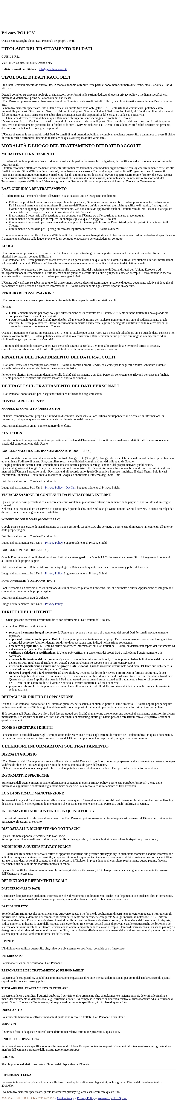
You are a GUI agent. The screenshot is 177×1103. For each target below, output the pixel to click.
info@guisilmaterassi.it (53, 69)
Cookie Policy (65, 1098)
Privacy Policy (54, 487)
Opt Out (70, 487)
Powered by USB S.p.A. (112, 1098)
